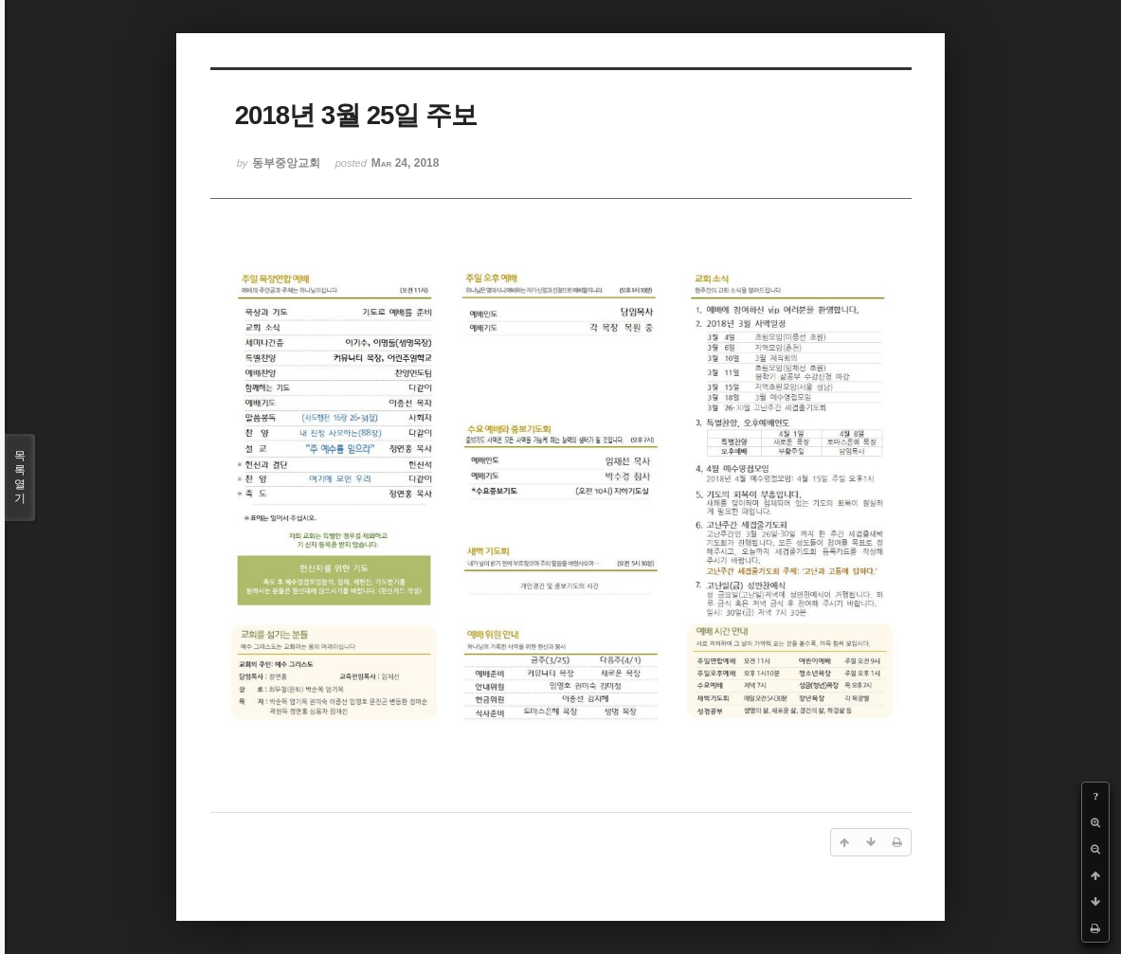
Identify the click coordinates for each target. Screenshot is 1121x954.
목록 (20, 477)
